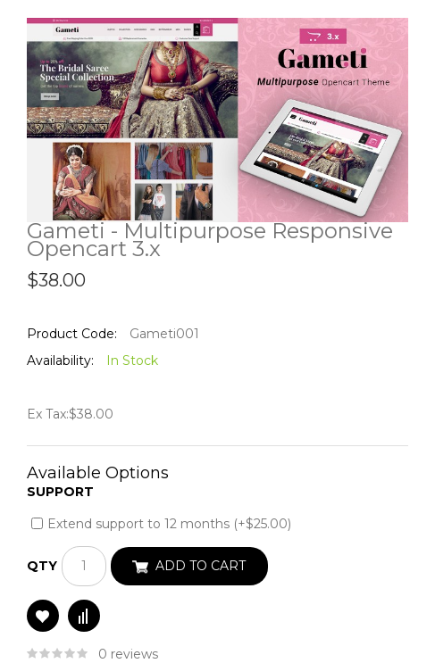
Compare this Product (84, 616)
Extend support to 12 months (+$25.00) (169, 524)
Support (60, 492)
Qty (42, 566)
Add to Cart (200, 566)
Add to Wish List (43, 616)
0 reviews (128, 654)
